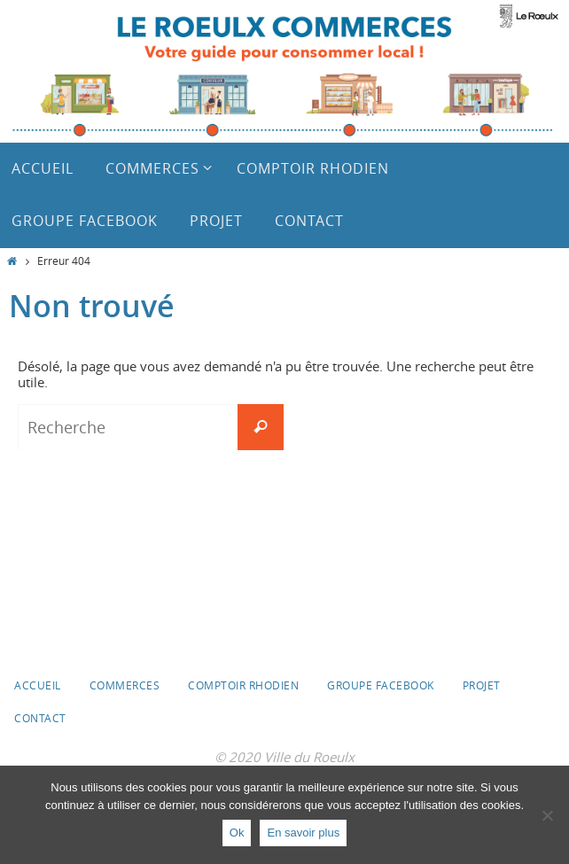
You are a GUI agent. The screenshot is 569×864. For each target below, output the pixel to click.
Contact (40, 718)
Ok (237, 832)
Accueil (37, 685)
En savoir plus (303, 832)
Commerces (125, 685)
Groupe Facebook (380, 685)
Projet (482, 685)
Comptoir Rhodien (243, 685)
